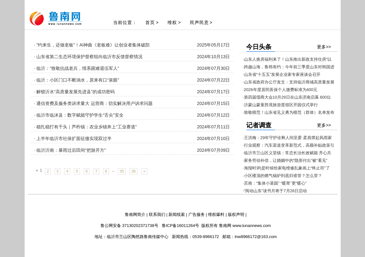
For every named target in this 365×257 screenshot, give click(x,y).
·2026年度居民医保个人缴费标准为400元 (280, 89)
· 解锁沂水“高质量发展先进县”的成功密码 (74, 91)
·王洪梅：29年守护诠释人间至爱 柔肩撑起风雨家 (287, 137)
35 (122, 171)
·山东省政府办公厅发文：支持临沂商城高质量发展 (288, 82)
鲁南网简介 (135, 214)
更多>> (324, 46)
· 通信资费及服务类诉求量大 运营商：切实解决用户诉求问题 (93, 103)
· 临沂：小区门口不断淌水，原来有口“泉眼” (76, 80)
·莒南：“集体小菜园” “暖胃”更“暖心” (275, 183)
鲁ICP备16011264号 (180, 225)
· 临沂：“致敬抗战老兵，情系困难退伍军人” (76, 68)
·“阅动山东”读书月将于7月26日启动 (275, 190)
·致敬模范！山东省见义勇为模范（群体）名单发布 (288, 112)
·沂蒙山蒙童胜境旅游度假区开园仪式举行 (280, 104)
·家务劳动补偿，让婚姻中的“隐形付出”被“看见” (285, 160)
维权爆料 (216, 214)
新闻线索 (176, 214)
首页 (150, 22)
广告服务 (196, 214)
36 (133, 171)
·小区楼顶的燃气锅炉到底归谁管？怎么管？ (282, 175)
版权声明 (236, 214)
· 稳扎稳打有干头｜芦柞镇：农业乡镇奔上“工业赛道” (85, 126)
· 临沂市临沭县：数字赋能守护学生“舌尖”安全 (79, 115)
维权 (172, 22)
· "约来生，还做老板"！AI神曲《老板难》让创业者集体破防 (92, 44)
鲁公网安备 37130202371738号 (129, 225)
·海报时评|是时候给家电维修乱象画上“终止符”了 (286, 168)
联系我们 (157, 214)
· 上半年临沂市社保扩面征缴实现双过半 (73, 138)
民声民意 (199, 22)
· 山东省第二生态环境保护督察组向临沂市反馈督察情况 (88, 56)
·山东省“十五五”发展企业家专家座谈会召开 (281, 74)
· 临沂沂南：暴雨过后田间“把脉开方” (70, 150)
